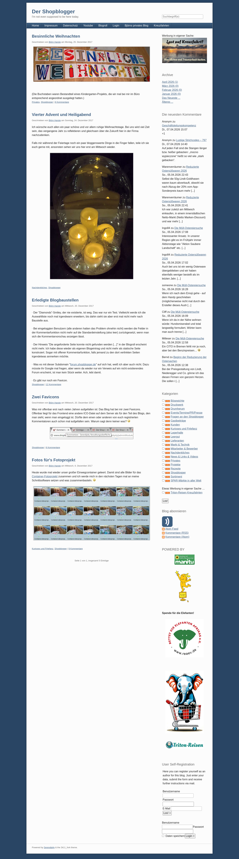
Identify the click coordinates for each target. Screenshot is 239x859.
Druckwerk (177, 404)
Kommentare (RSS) (177, 532)
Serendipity (49, 847)
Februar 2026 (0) (172, 90)
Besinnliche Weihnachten (56, 36)
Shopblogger (47, 102)
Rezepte (176, 468)
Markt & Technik (180, 444)
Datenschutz (70, 25)
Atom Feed (171, 528)
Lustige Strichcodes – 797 (191, 140)
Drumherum (178, 408)
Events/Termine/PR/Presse (186, 412)
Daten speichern (175, 836)
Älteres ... (167, 101)
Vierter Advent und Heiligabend (61, 114)
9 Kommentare (76, 548)
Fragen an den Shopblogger (187, 416)
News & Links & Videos (184, 456)
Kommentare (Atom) (177, 536)
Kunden (175, 424)
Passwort (168, 799)
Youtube (88, 25)
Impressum (51, 25)
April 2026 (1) (170, 82)
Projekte (175, 464)
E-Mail (166, 808)
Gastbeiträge (178, 420)
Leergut (175, 436)
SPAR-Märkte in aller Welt (186, 480)
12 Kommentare (53, 384)
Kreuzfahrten (161, 25)
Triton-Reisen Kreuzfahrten (186, 492)
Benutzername (171, 791)
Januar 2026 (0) (171, 94)
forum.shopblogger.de (83, 364)
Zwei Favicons (45, 397)
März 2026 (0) (170, 86)
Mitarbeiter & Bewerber (184, 448)
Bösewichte (177, 400)
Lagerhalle (177, 432)
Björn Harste (55, 42)
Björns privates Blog (136, 25)
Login (116, 25)
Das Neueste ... (171, 97)
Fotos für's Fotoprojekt (53, 460)
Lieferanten (177, 440)
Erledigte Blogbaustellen (55, 300)
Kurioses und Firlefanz (42, 548)
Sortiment (176, 476)
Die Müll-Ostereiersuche (188, 228)
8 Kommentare (62, 102)
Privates (36, 102)
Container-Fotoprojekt (45, 476)
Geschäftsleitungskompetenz (179, 125)
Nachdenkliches (39, 287)
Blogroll (102, 25)
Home (35, 25)
